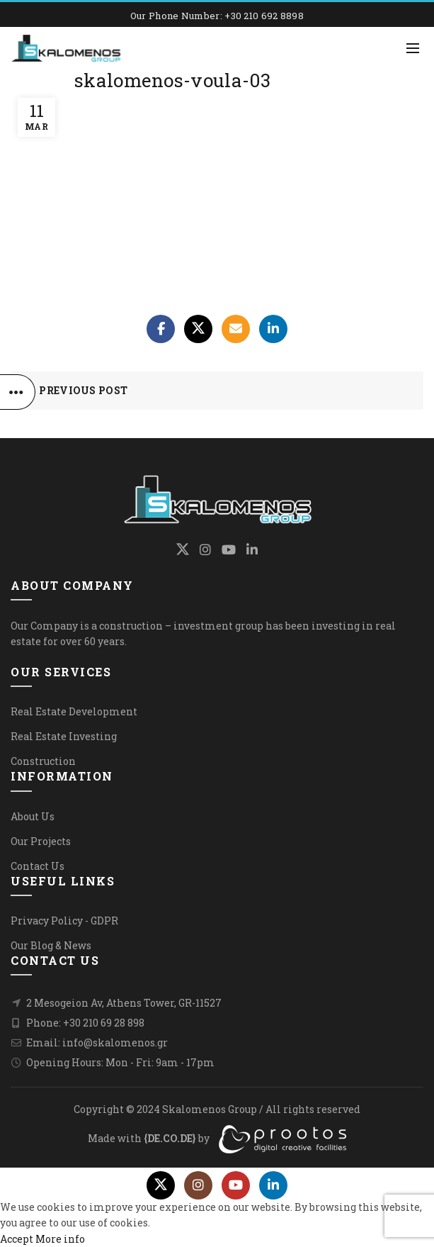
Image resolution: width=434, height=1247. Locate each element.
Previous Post (83, 390)
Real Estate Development (74, 711)
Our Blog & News (51, 945)
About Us (33, 816)
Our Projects (41, 841)
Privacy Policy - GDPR (64, 920)
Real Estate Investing (64, 736)
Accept (16, 1239)
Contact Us (37, 866)
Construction (43, 761)
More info (60, 1239)
